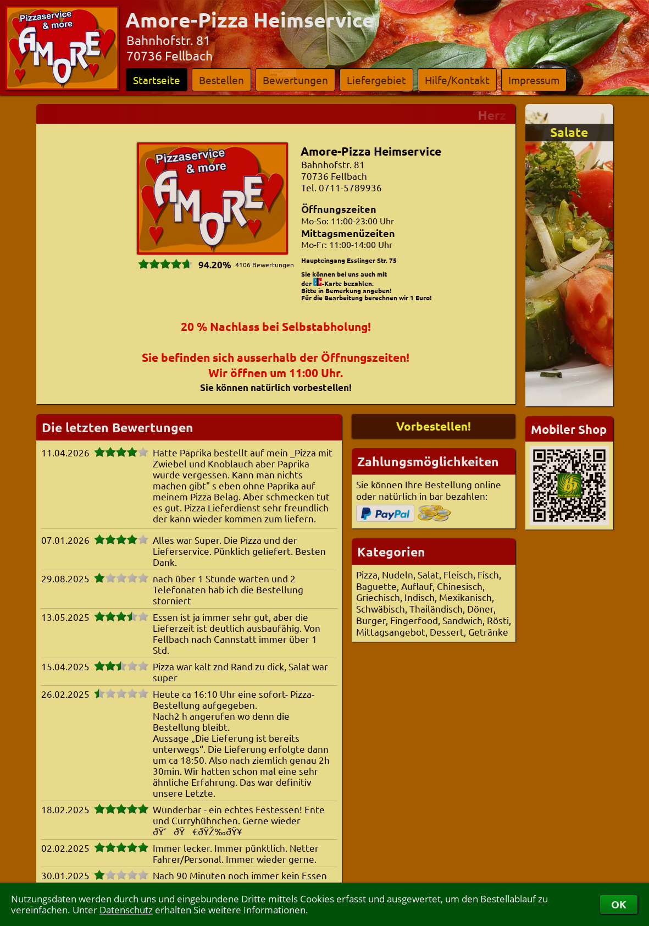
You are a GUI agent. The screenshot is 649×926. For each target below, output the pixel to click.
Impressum (533, 79)
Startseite (156, 79)
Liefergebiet (376, 79)
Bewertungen (295, 79)
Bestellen (221, 79)
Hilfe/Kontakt (457, 79)
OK (618, 904)
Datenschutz (126, 909)
